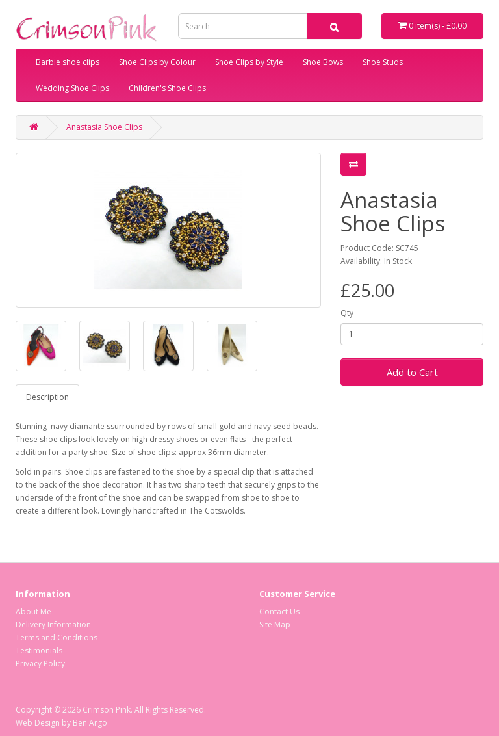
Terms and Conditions (56, 637)
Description (47, 396)
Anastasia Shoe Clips (104, 127)
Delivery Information (53, 624)
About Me (33, 611)
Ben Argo (90, 722)
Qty (346, 313)
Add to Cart (412, 371)
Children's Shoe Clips (167, 88)
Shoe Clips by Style (249, 62)
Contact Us (279, 611)
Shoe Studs (383, 62)
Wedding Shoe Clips (72, 88)
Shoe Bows (323, 62)
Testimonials (39, 650)
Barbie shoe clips (67, 62)
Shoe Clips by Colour (157, 62)
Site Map (274, 624)
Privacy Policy (40, 663)
